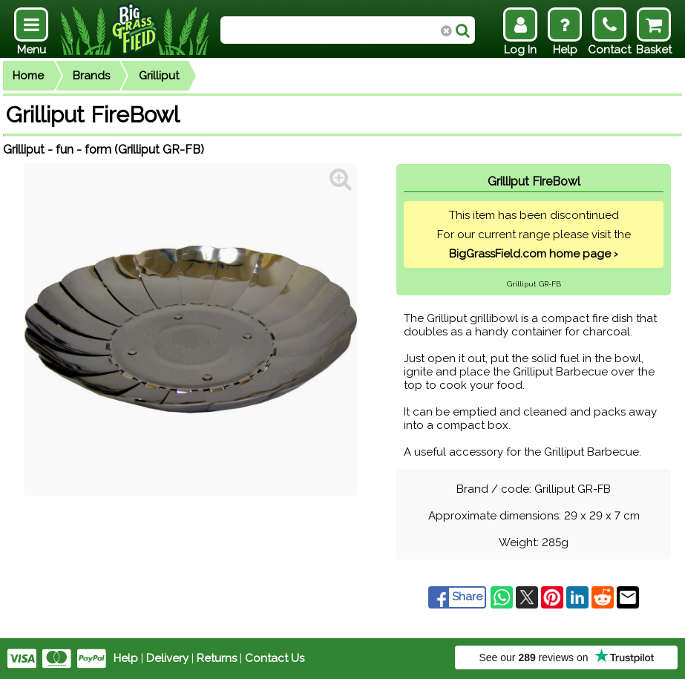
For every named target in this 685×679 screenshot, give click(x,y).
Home (28, 75)
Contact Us (274, 658)
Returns (217, 658)
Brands (91, 75)
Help (126, 658)
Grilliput (159, 75)
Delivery (167, 658)
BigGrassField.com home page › (533, 253)
